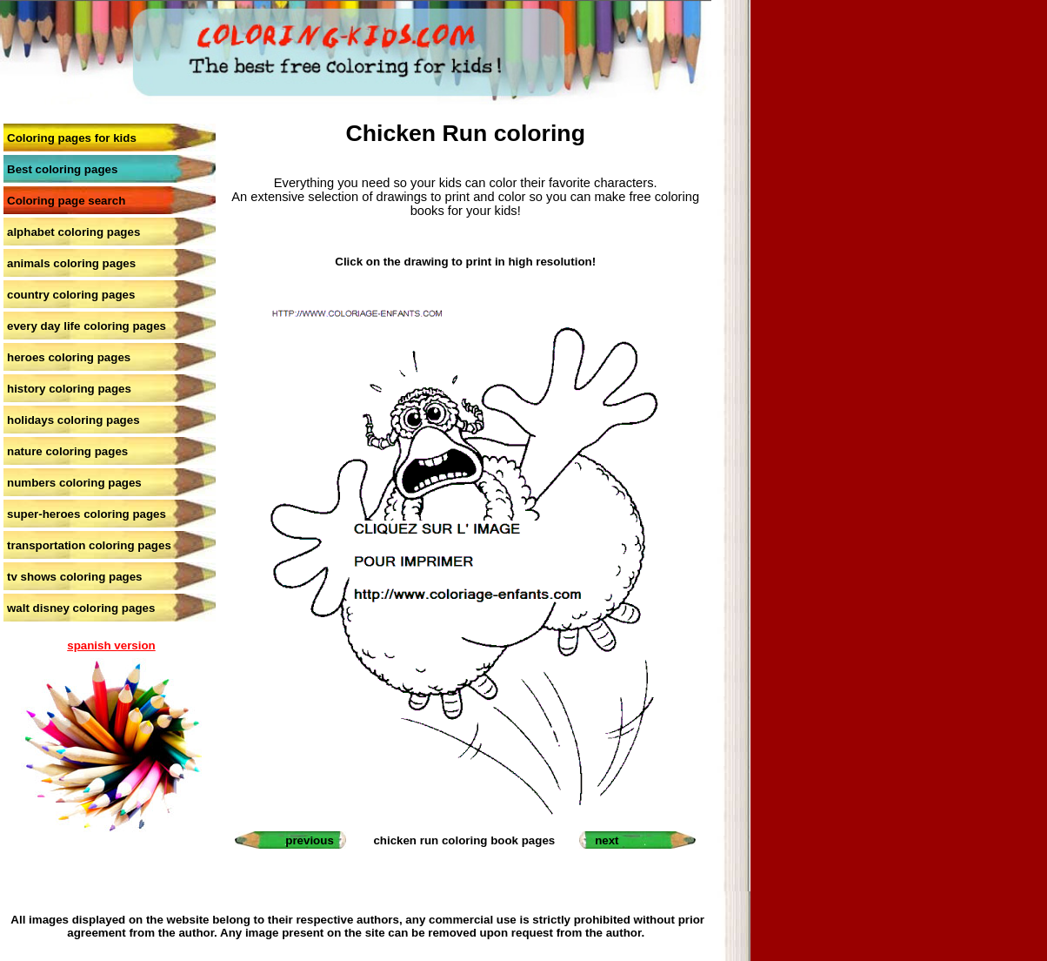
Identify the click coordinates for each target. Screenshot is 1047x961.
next (606, 840)
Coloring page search (66, 200)
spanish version (111, 645)
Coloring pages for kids (72, 137)
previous (309, 840)
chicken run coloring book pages (464, 840)
